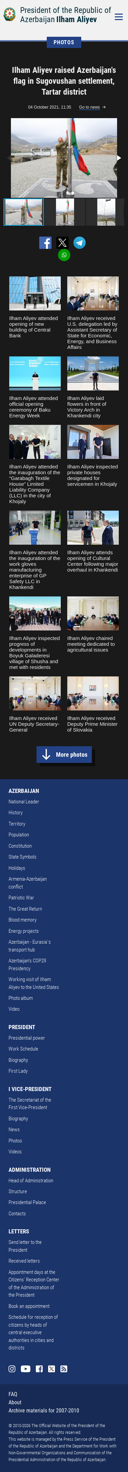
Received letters (24, 1261)
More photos (71, 754)
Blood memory (23, 920)
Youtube (25, 1368)
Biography (18, 1060)
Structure (18, 1191)
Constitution (20, 846)
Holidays (17, 868)
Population (19, 835)
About (15, 1402)
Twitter (51, 1368)
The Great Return (25, 909)
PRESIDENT (22, 1027)
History (16, 813)
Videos (15, 1152)
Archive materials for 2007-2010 (44, 1410)
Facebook (39, 1368)
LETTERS (19, 1231)
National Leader (24, 802)
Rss (63, 1368)
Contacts (17, 1214)
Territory (17, 824)
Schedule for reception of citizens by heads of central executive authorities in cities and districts (33, 1332)
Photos (15, 1141)
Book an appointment (29, 1306)
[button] (118, 158)
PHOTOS (64, 42)
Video (14, 1009)
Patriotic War (21, 898)
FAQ (13, 1394)
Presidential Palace (27, 1202)
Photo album (21, 998)
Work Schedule (23, 1049)
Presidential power (27, 1038)
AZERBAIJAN (24, 790)
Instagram (12, 1368)
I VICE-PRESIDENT (30, 1089)
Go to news (89, 107)
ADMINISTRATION (30, 1169)
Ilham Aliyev (76, 19)
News (14, 1129)
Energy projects (24, 931)
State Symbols (23, 857)
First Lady (18, 1071)
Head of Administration (31, 1181)
